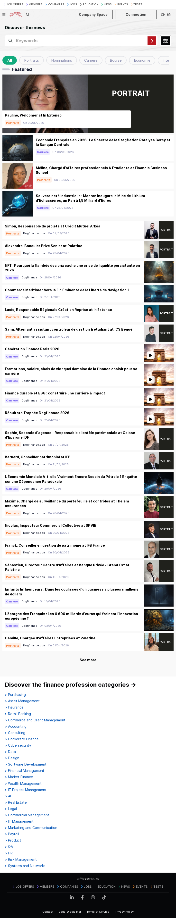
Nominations (61, 60)
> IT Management (19, 821)
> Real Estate (16, 802)
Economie (142, 60)
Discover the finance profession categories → (70, 684)
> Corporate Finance (22, 739)
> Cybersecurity (18, 745)
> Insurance (14, 707)
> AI (8, 796)
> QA (9, 847)
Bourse (116, 60)
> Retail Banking (18, 714)
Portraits (31, 60)
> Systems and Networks (25, 866)
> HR (9, 853)
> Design (12, 758)
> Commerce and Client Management (35, 720)
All (9, 60)
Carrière (91, 60)
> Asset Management (22, 701)
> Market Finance (19, 777)
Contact (47, 911)
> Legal (11, 809)
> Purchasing (15, 695)
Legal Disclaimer (70, 911)
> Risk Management (21, 859)
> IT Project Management (25, 790)
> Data (10, 752)
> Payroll (12, 834)
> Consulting (15, 733)
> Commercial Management (27, 815)
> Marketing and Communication (31, 828)
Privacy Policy (124, 911)
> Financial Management (24, 771)
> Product (13, 840)
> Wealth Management (23, 783)
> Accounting (16, 726)
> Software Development (25, 764)
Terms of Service (98, 911)
